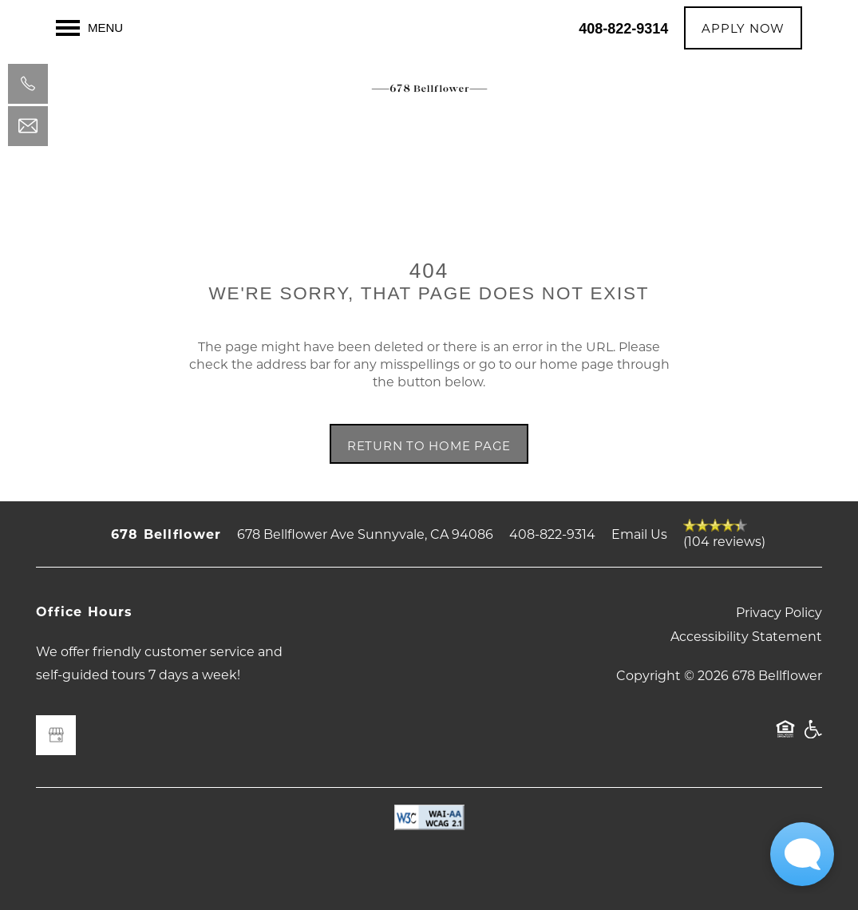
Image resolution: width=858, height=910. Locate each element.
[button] (743, 27)
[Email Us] (28, 126)
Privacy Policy (779, 611)
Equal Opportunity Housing (785, 736)
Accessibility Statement (746, 635)
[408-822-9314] (28, 84)
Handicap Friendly (812, 736)
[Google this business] (56, 735)
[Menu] (89, 28)
